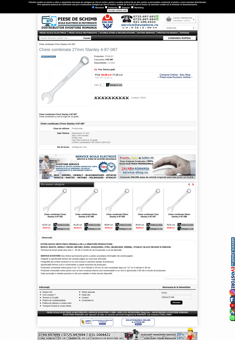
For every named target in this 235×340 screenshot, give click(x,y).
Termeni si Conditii (50, 298)
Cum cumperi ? (49, 295)
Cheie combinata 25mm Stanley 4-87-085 (117, 215)
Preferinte (111, 8)
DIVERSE (184, 33)
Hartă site (86, 295)
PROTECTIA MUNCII (167, 33)
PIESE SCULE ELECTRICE (53, 33)
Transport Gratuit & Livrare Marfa (56, 306)
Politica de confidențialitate (54, 300)
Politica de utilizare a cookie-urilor (57, 303)
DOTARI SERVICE (146, 33)
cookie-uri (41, 2)
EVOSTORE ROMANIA (73, 315)
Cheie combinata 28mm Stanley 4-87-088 (179, 215)
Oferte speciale (88, 292)
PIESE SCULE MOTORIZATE (83, 33)
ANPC (169, 315)
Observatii (47, 237)
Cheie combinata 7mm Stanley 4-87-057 (148, 215)
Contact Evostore (141, 23)
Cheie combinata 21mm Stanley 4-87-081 (55, 215)
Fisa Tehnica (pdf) (106, 69)
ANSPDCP (141, 315)
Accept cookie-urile (117, 10)
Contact (85, 298)
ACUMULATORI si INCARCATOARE (117, 33)
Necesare (98, 8)
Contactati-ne (87, 300)
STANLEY (109, 56)
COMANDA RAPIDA (179, 38)
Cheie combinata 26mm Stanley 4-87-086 (86, 215)
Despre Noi (47, 292)
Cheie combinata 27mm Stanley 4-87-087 (57, 44)
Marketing (137, 8)
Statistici (124, 8)
